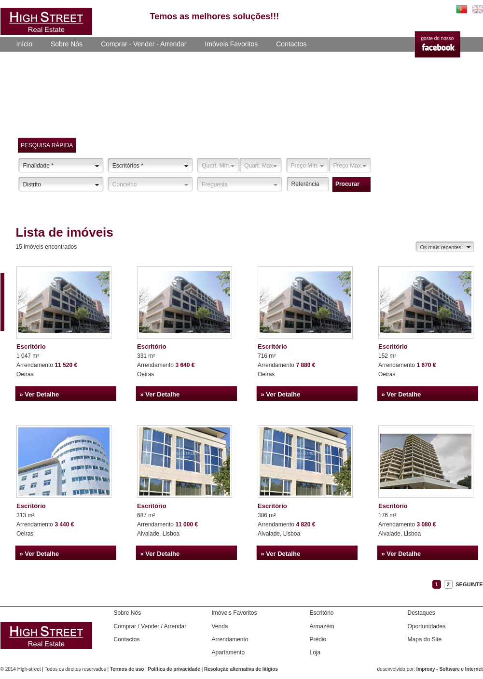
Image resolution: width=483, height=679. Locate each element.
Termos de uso (127, 669)
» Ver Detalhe (39, 394)
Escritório (31, 346)
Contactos (291, 44)
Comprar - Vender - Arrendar (143, 44)
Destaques (421, 612)
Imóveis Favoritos (231, 44)
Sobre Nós (67, 44)
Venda (220, 626)
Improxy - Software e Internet (449, 669)
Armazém (322, 626)
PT (462, 9)
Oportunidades (427, 626)
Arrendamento (230, 639)
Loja (315, 652)
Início (24, 44)
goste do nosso (437, 38)
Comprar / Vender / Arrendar (150, 626)
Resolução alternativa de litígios (241, 669)
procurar (347, 184)
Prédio (318, 639)
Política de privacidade (174, 669)
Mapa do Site (425, 639)
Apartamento (228, 652)
